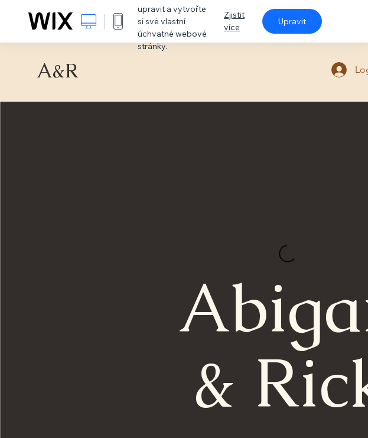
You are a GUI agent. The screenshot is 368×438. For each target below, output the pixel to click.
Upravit (292, 21)
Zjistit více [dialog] (234, 21)
